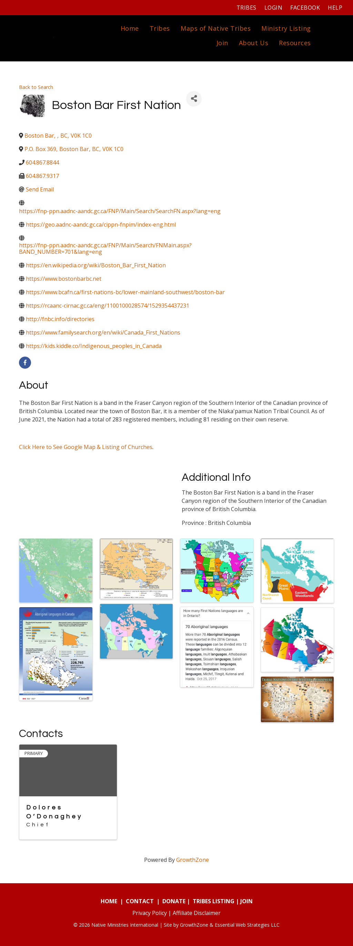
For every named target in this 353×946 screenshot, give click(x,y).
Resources (295, 43)
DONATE (173, 901)
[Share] (194, 99)
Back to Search (36, 87)
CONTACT (140, 901)
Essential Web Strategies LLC (247, 925)
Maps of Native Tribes (216, 28)
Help (335, 7)
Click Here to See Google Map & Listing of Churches (85, 447)
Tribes (246, 7)
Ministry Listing (286, 28)
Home (130, 28)
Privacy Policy (149, 913)
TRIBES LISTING (213, 901)
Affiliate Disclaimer (197, 913)
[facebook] (25, 363)
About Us (253, 43)
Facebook (305, 7)
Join (222, 43)
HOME (109, 901)
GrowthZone (192, 860)
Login (273, 7)
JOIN (246, 901)
